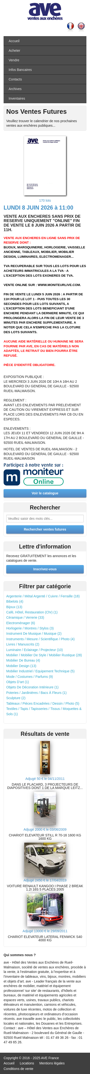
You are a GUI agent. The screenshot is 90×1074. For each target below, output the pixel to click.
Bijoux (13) (14, 607)
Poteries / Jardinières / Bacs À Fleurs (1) (36, 693)
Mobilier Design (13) (21, 666)
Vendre (14, 60)
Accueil (14, 41)
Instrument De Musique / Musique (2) (33, 633)
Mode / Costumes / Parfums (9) (29, 677)
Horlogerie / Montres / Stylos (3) (30, 628)
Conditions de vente (18, 1069)
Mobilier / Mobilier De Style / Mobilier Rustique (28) (44, 655)
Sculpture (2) (15, 698)
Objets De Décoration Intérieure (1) (32, 687)
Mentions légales (52, 1063)
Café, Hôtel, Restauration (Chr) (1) (32, 612)
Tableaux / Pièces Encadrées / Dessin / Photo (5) (42, 703)
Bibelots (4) (14, 601)
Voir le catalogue (45, 493)
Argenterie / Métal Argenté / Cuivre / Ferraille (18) (43, 596)
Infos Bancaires (20, 70)
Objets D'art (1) (17, 682)
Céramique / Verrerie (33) (25, 617)
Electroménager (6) (20, 623)
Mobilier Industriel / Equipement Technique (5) (40, 671)
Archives (15, 89)
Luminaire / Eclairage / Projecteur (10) (34, 650)
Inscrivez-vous (45, 569)
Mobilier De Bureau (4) (23, 660)
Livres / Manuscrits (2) (22, 644)
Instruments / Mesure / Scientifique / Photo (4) (40, 639)
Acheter (14, 50)
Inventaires (17, 98)
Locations (27, 1063)
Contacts (15, 79)
